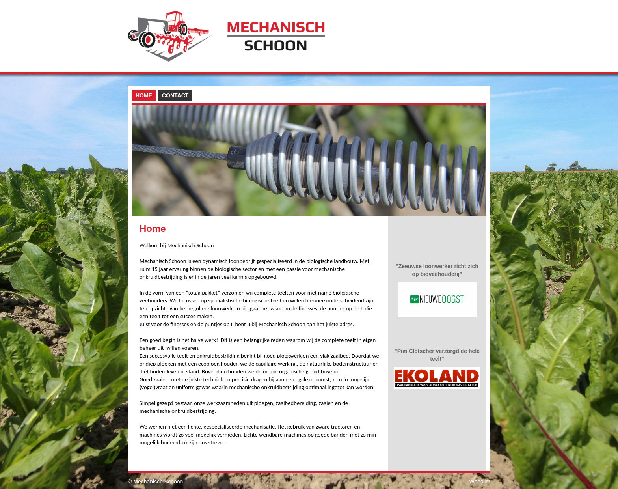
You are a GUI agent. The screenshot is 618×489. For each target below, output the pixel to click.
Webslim (479, 481)
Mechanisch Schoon (158, 481)
